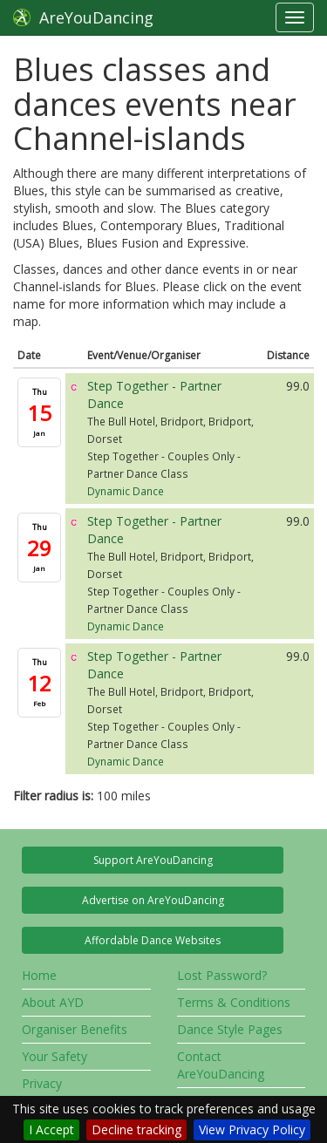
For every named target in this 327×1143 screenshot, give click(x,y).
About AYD (53, 1002)
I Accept (51, 1129)
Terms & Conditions (233, 1002)
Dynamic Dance (125, 491)
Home (39, 975)
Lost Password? (222, 975)
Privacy (42, 1083)
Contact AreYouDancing (220, 1065)
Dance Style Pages (230, 1029)
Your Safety (54, 1056)
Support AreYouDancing (153, 860)
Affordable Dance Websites (153, 940)
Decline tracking (136, 1129)
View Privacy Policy (252, 1129)
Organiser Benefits (74, 1029)
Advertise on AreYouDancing (153, 900)
